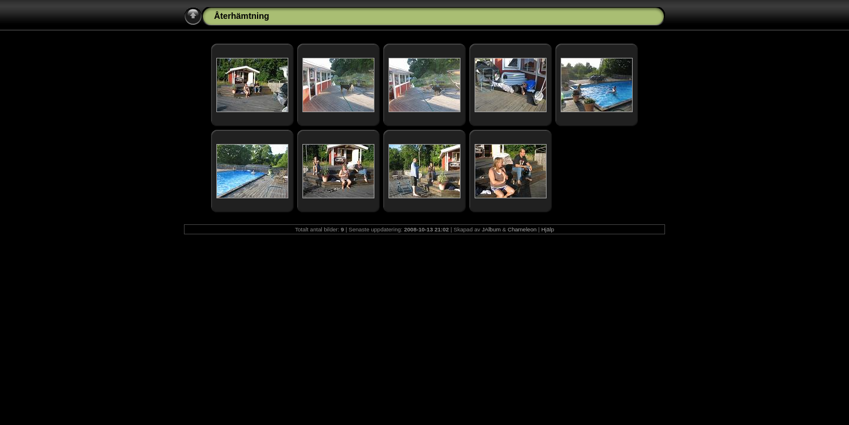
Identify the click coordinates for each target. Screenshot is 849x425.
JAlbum (491, 229)
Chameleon (522, 229)
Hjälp (547, 229)
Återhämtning (241, 16)
